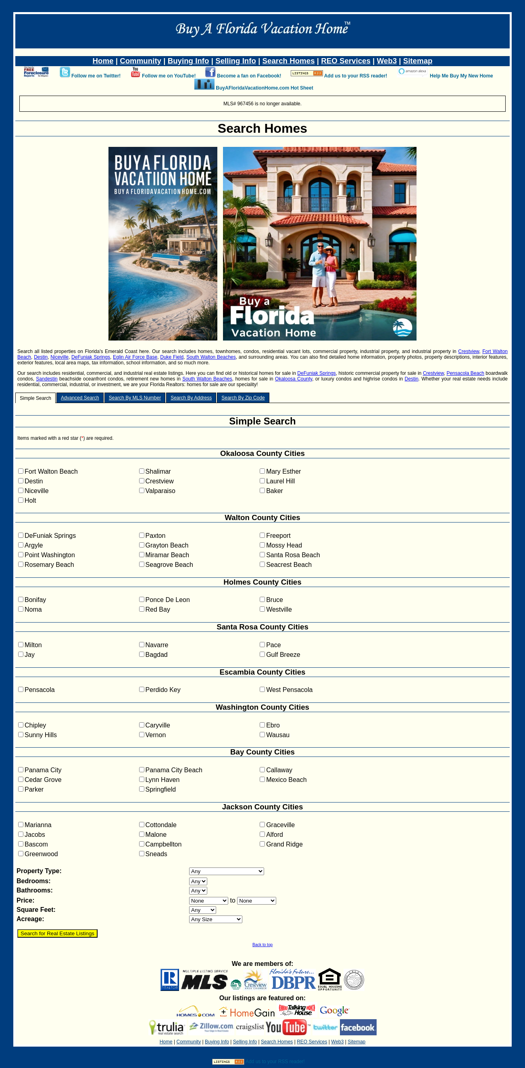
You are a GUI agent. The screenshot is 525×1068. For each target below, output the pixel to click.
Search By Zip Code (243, 398)
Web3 (387, 60)
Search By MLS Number (135, 398)
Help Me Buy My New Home (461, 76)
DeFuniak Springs (90, 357)
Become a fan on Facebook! (249, 76)
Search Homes (288, 60)
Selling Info (235, 60)
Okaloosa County (293, 379)
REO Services (346, 60)
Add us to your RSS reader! (356, 76)
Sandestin (46, 379)
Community (140, 60)
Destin (41, 357)
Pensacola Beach (465, 373)
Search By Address (191, 398)
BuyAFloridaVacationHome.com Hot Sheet (264, 88)
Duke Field (171, 357)
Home (103, 60)
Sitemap (418, 60)
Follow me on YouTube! (169, 76)
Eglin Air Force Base (135, 357)
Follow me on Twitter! (96, 76)
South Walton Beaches (211, 357)
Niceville (59, 357)
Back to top (262, 945)
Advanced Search (80, 398)
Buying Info (188, 60)
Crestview (468, 351)
